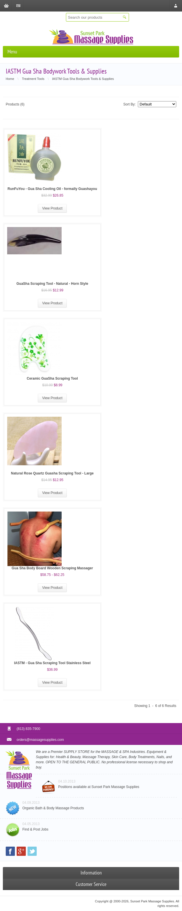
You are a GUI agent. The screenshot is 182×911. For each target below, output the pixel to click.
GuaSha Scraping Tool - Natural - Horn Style (52, 284)
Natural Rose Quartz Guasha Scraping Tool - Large (52, 473)
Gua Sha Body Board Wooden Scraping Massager (52, 568)
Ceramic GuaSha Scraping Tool (52, 378)
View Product (52, 208)
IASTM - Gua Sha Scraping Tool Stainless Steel (52, 663)
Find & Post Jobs (35, 829)
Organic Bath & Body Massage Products (53, 808)
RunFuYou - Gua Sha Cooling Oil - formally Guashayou (52, 189)
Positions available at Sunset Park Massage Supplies (98, 787)
